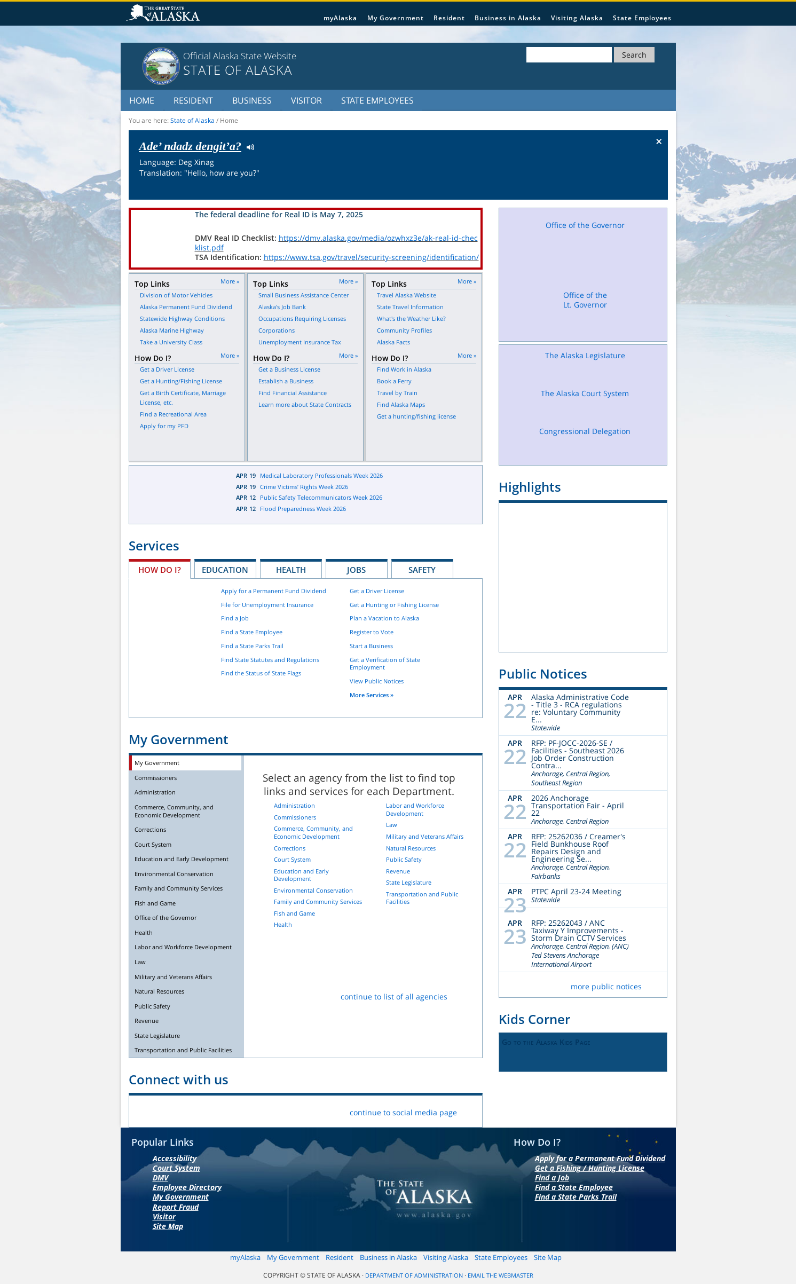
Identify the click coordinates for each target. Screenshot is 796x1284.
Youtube (246, 1110)
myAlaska (340, 17)
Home (141, 100)
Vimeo (221, 1110)
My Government (395, 17)
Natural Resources (159, 991)
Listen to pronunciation (248, 146)
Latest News (175, 494)
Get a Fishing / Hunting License (589, 1168)
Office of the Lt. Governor (585, 313)
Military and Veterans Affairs (173, 977)
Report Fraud (176, 1207)
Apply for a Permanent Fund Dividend (273, 591)
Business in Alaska (508, 17)
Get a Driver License (377, 591)
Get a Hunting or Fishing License (394, 605)
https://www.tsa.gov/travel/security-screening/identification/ (371, 257)
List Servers (296, 1110)
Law (140, 962)
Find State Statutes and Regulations (270, 660)
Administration (155, 792)
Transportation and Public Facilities (183, 1050)
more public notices (606, 986)
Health (291, 569)
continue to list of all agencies (394, 996)
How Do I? (159, 569)
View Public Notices (377, 681)
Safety (422, 569)
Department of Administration (414, 1275)
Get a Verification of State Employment (385, 664)
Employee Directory (187, 1187)
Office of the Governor (165, 917)
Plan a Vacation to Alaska (384, 618)
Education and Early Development (181, 859)
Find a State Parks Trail (252, 646)
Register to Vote (371, 632)
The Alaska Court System (585, 403)
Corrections (150, 829)
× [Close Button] (659, 141)
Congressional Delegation (585, 442)
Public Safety (152, 1006)
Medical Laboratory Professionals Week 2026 (321, 475)
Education (225, 569)
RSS (271, 1110)
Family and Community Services (179, 888)
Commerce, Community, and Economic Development (174, 811)
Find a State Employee (251, 632)
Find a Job (235, 618)
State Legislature (157, 1035)
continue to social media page (403, 1112)
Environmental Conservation (174, 874)
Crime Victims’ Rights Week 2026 (304, 487)
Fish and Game (155, 903)
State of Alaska (164, 13)
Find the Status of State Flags (261, 673)
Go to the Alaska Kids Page (546, 1042)
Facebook (145, 1110)
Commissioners (156, 778)
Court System (153, 844)
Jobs (356, 569)
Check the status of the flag (634, 189)
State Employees (642, 17)
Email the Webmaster (500, 1275)
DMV (160, 1177)
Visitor (306, 100)
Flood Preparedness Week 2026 (303, 509)
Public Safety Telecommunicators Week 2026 (321, 497)
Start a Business (371, 646)
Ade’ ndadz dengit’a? (190, 146)
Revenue (147, 1021)
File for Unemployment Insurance (267, 605)
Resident (449, 17)
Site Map (168, 1226)
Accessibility (174, 1158)
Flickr (196, 1110)
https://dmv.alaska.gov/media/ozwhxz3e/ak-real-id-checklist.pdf (336, 243)
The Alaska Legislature (585, 365)
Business (252, 100)
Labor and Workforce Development (183, 947)
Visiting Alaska (577, 17)
